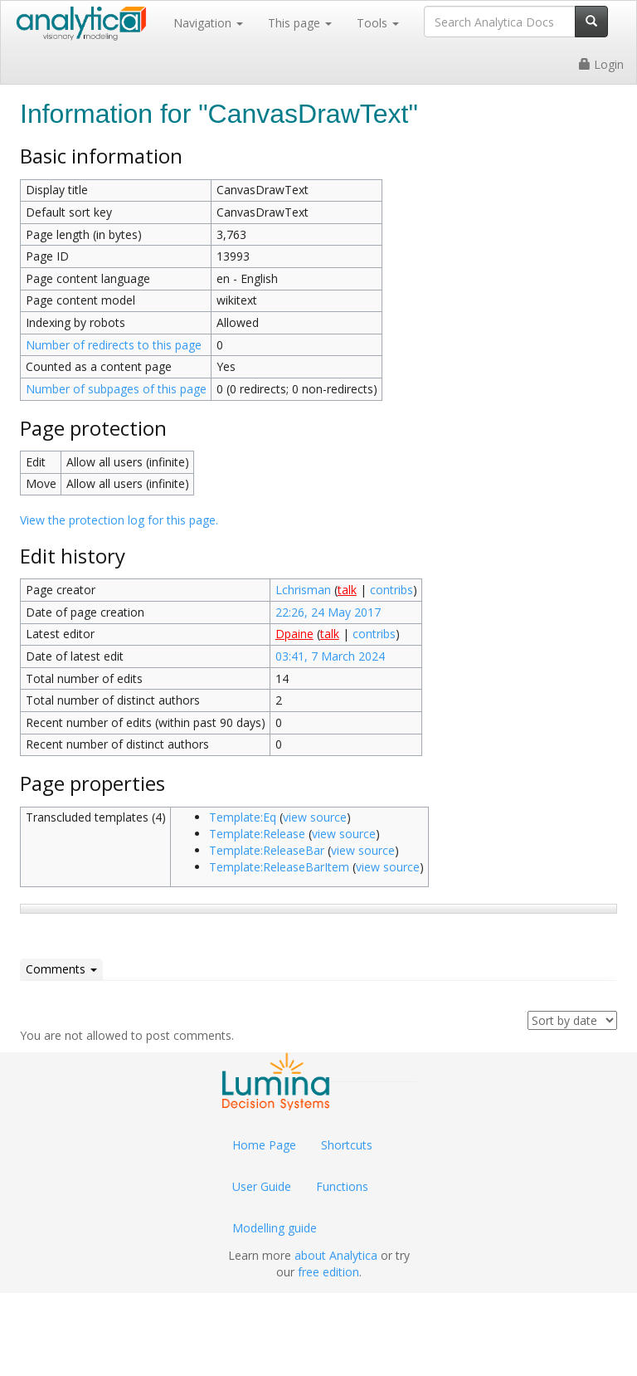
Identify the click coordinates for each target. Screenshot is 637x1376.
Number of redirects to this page (114, 345)
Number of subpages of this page (116, 389)
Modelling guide (274, 1228)
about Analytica (335, 1255)
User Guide (261, 1186)
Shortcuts (346, 1145)
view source (315, 817)
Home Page (264, 1145)
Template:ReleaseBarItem (279, 867)
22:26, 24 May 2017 (328, 612)
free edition (328, 1272)
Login (601, 64)
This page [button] (300, 23)
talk (347, 590)
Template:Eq (242, 817)
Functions (342, 1186)
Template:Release (257, 834)
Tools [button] (378, 23)
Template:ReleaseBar (266, 850)
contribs (391, 590)
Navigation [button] (208, 23)
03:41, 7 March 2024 (330, 656)
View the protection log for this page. (119, 520)
